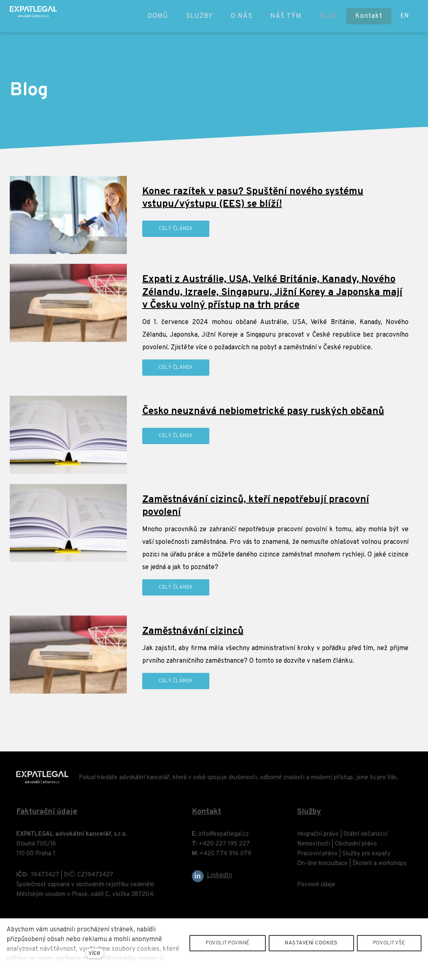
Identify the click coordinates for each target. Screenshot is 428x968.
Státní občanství (365, 838)
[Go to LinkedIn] (212, 880)
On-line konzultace (322, 867)
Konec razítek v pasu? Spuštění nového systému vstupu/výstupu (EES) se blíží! (252, 198)
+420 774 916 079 (225, 857)
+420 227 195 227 (224, 848)
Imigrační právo (318, 838)
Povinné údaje (316, 888)
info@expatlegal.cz (223, 838)
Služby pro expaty (366, 857)
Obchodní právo (356, 848)
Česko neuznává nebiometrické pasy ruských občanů (263, 411)
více (94, 953)
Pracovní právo (317, 857)
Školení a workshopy (379, 867)
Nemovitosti (313, 848)
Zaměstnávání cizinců (192, 631)
